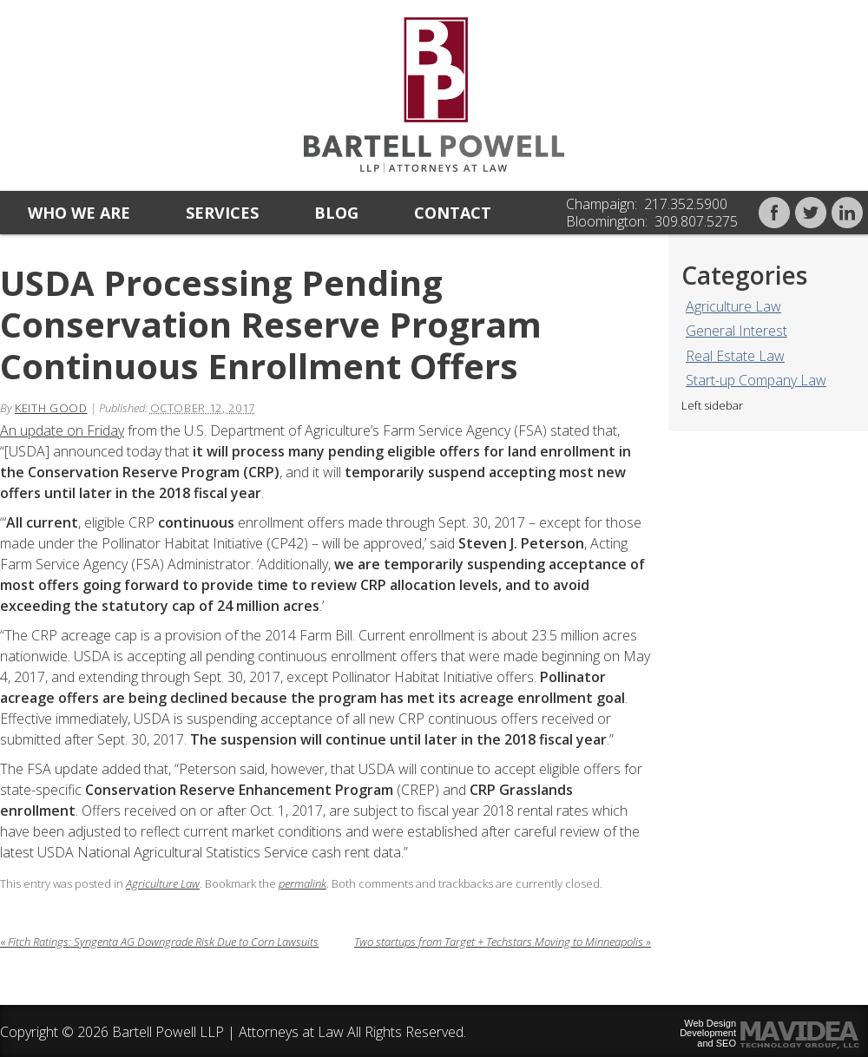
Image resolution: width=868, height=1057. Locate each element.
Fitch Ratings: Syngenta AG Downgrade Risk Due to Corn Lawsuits (159, 941)
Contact (452, 212)
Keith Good (51, 408)
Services (222, 212)
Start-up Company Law (756, 380)
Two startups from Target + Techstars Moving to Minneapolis (502, 941)
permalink (302, 883)
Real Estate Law (735, 355)
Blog (336, 212)
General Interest (736, 330)
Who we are (79, 212)
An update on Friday (62, 430)
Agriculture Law (733, 306)
